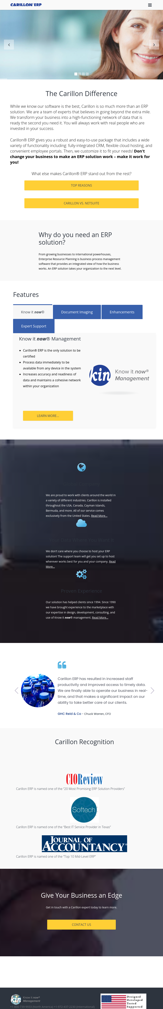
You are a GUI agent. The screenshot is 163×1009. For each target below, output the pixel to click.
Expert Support (33, 326)
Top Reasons (81, 185)
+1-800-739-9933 (31, 1007)
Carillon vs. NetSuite (81, 203)
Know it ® (32, 312)
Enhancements (122, 312)
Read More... (99, 516)
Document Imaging (77, 312)
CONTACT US (81, 924)
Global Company (81, 484)
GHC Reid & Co (69, 713)
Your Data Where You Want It (81, 540)
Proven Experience (81, 591)
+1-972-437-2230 (74, 1007)
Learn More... (48, 416)
